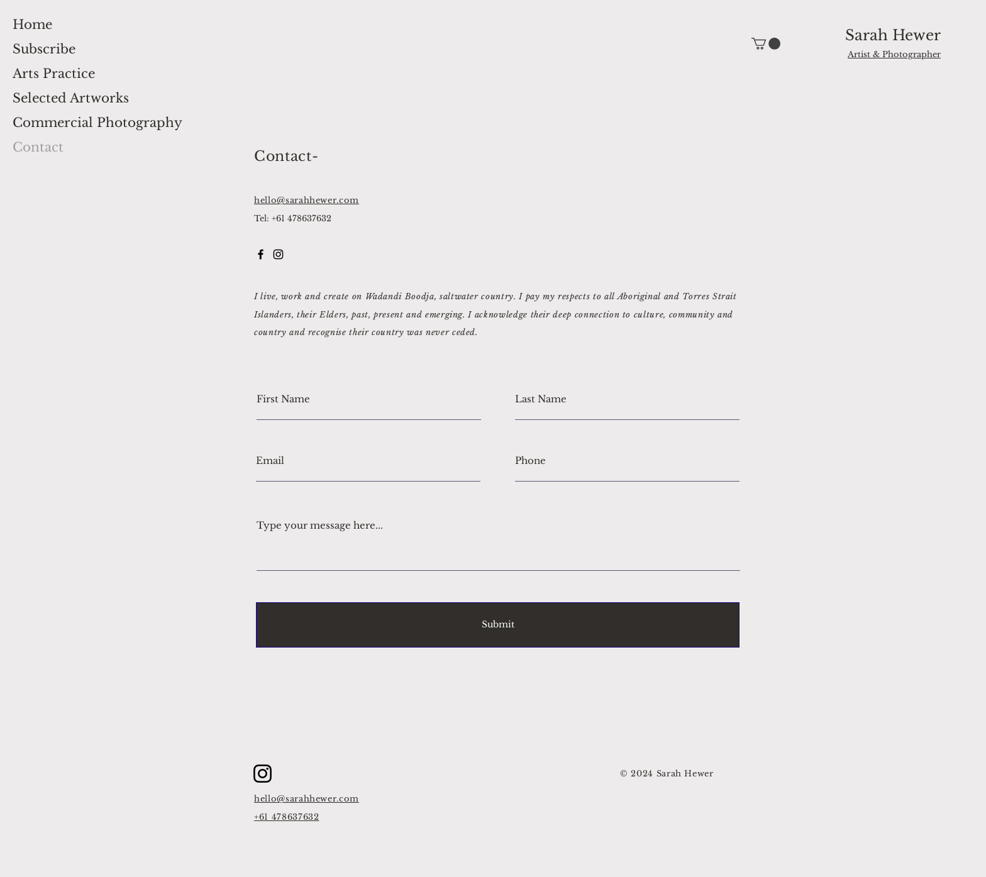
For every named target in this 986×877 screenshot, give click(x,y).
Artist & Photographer (894, 54)
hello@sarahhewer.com (306, 200)
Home (32, 24)
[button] (765, 44)
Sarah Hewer (893, 35)
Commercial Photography (97, 122)
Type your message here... (320, 525)
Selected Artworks (71, 98)
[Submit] (498, 625)
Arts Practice (54, 73)
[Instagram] (262, 773)
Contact (38, 147)
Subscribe (44, 49)
